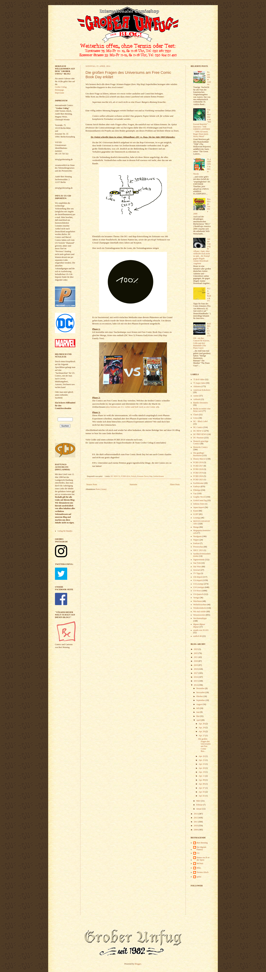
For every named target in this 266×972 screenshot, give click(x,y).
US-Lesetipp (198, 584)
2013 (196, 814)
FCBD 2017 (198, 466)
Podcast (196, 543)
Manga (196, 527)
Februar (199, 805)
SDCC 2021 (198, 550)
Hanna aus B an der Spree (203, 858)
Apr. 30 (202, 723)
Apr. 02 (202, 796)
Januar (199, 809)
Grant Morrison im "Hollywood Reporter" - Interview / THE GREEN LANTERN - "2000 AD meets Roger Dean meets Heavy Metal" (202, 123)
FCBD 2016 (198, 462)
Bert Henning (202, 843)
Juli (198, 708)
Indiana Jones (198, 504)
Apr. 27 (202, 735)
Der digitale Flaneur (201, 848)
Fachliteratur (198, 483)
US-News (197, 590)
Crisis (195, 418)
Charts (195, 414)
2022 (196, 653)
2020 (196, 661)
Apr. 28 (202, 731)
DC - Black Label (200, 421)
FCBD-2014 (125, 476)
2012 (196, 817)
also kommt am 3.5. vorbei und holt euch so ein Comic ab (132, 407)
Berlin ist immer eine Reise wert (202, 409)
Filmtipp (196, 490)
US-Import (197, 580)
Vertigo (196, 597)
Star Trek (197, 563)
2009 (196, 829)
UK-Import (197, 577)
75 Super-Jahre (199, 383)
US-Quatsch (198, 594)
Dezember (200, 688)
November (200, 692)
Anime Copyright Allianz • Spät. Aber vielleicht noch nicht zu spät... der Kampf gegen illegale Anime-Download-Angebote (202, 251)
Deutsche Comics (200, 447)
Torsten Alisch (202, 872)
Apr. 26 (202, 756)
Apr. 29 (202, 727)
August (199, 704)
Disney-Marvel (199, 459)
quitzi (199, 876)
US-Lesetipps (198, 587)
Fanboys (196, 486)
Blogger (138, 964)
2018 (196, 669)
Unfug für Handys (65, 531)
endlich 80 (197, 636)
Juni (198, 712)
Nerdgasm (197, 536)
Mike (199, 868)
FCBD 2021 (198, 479)
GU (198, 853)
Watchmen (197, 601)
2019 (196, 665)
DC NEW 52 (115, 476)
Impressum (59, 93)
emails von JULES (200, 630)
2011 (196, 822)
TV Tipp (196, 573)
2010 (196, 825)
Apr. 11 (202, 776)
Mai (198, 716)
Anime (196, 396)
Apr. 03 (202, 792)
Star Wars (197, 566)
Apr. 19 (202, 772)
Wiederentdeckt (199, 608)
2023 (196, 649)
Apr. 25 (202, 760)
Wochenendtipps (200, 618)
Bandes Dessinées (200, 403)
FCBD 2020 (198, 476)
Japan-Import (198, 507)
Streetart (196, 570)
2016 (196, 677)
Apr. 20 (202, 768)
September (200, 700)
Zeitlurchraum (158, 476)
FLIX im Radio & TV (209, 294)
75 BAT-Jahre (198, 379)
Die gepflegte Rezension (198, 454)
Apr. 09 (202, 780)
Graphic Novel (199, 497)
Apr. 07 (202, 788)
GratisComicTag (200, 500)
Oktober (199, 696)
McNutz (200, 863)
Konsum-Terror (143, 476)
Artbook (196, 399)
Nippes (196, 540)
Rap (150, 476)
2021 (196, 657)
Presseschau (198, 547)
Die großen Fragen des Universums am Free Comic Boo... (204, 745)
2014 (196, 685)
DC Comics (198, 427)
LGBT (195, 514)
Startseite (133, 484)
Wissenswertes (199, 615)
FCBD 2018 (198, 469)
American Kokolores (201, 390)
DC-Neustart (198, 437)
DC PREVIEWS (200, 434)
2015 (196, 681)
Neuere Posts (91, 484)
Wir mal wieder (199, 611)
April (198, 720)
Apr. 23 (202, 764)
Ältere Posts (175, 484)
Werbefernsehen (199, 604)
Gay (195, 493)
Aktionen (197, 386)
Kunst (195, 511)
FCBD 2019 (198, 473)
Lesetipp (196, 518)
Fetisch (133, 476)
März (198, 801)
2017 (196, 673)
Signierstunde (198, 559)
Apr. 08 (202, 784)
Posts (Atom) (101, 489)
